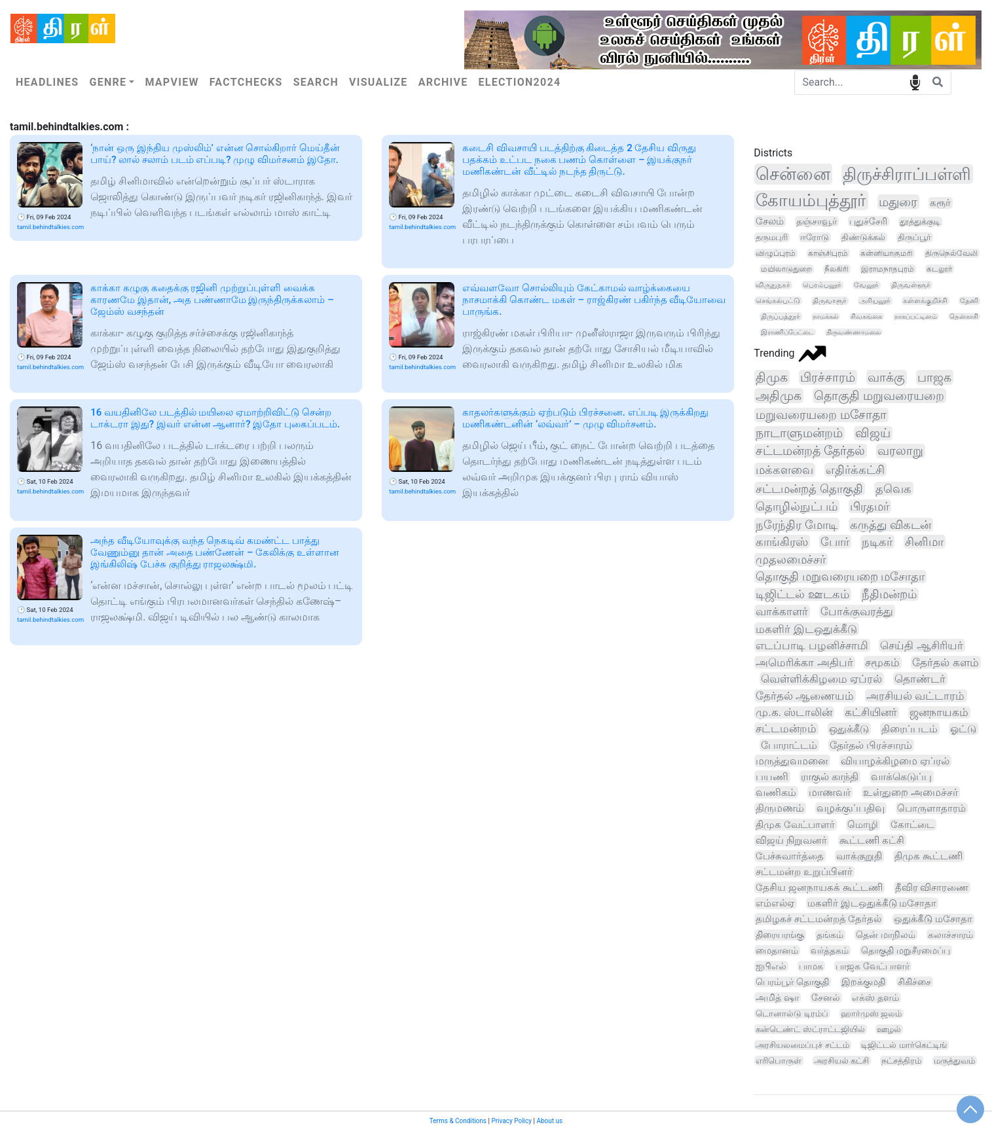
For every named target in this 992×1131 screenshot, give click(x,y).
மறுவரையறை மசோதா (821, 415)
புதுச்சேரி (868, 221)
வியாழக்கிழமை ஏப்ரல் (895, 761)
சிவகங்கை (866, 316)
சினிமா (924, 541)
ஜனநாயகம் (938, 712)
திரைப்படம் (909, 729)
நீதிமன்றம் (889, 594)
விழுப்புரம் (776, 253)
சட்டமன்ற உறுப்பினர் (804, 872)
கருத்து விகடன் (890, 524)
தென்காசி (963, 316)
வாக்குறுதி (859, 856)
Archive (443, 82)
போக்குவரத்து (856, 611)
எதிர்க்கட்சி (855, 469)
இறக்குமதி (863, 982)
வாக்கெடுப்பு (901, 776)
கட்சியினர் (871, 712)
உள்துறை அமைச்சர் (910, 792)
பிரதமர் (869, 506)
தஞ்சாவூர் (816, 221)
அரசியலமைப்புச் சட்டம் (802, 1045)
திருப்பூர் (914, 237)
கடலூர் (939, 269)
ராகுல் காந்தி (829, 776)
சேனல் (825, 997)
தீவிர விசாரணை (932, 887)
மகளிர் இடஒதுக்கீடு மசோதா (871, 903)
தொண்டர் (920, 678)
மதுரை (898, 201)
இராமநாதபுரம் (887, 269)
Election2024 (520, 82)
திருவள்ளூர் (910, 285)
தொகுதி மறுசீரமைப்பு (905, 950)
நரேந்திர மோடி (796, 524)
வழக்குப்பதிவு (851, 808)
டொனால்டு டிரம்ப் (792, 1013)
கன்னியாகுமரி (886, 253)
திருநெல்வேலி (951, 253)
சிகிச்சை (914, 982)
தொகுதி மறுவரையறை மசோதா (840, 576)
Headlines (47, 82)
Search (316, 82)
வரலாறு (900, 451)
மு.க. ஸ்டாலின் (794, 712)
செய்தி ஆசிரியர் (921, 645)
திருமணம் (780, 808)
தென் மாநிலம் (885, 934)
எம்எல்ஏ (775, 903)
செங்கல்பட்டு (778, 300)
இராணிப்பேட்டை (787, 332)
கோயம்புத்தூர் (811, 200)
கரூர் (940, 203)
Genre (107, 82)
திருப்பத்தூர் (780, 316)
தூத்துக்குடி (920, 221)
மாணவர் (830, 792)
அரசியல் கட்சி (841, 1061)
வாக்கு (886, 377)
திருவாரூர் (830, 300)
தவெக (893, 488)
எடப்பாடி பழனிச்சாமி (812, 645)
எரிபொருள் (778, 1061)
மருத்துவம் (954, 1061)
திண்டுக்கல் (863, 237)
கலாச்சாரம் (950, 934)
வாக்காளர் (782, 611)
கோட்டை (912, 825)
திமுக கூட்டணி (928, 856)
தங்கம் (830, 935)
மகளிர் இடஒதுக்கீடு (806, 629)
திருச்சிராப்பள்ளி (907, 174)
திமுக (772, 377)
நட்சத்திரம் (901, 1061)
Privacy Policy (511, 1120)
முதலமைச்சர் (791, 559)
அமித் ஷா (777, 997)
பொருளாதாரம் (931, 808)
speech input (915, 81)
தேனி (969, 300)
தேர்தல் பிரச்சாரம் (871, 745)
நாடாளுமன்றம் (799, 433)
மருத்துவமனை (792, 761)
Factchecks (246, 82)
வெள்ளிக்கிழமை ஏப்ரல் (821, 678)
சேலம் (770, 221)
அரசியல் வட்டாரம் (915, 695)
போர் (834, 541)
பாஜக (934, 377)
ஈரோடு (814, 237)
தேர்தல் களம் (945, 662)
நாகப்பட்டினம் (915, 316)
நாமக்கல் (825, 316)
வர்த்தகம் (830, 950)
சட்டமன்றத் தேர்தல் (810, 451)
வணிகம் (776, 792)
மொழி (862, 825)
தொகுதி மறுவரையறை (879, 395)
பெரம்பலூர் (822, 285)
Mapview (171, 82)
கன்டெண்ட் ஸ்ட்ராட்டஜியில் (810, 1029)
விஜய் (873, 433)
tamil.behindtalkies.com (50, 226)
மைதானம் (777, 950)
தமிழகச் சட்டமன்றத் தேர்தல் (818, 919)
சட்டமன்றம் (786, 729)
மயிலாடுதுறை (786, 269)
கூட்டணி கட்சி (871, 840)
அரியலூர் (875, 300)
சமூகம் (882, 662)
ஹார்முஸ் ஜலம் (871, 1013)
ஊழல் (889, 1029)
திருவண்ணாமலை (853, 332)
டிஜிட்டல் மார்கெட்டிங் (903, 1045)
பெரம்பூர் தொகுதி (792, 982)
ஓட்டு (963, 729)
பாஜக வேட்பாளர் (872, 966)
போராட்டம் (789, 745)
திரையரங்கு (780, 935)
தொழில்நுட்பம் (796, 506)
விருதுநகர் (773, 285)
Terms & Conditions (458, 1120)
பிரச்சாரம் (827, 377)
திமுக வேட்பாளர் (795, 825)
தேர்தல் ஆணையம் (805, 695)
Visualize (378, 82)
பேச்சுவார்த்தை (790, 856)
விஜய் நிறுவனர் (791, 840)
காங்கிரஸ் (782, 541)
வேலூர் (866, 285)
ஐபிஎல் (771, 966)
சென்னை (793, 174)
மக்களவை (784, 470)
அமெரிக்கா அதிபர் (804, 662)
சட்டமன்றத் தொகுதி (809, 488)
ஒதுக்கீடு (849, 729)
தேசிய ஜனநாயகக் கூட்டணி (819, 887)
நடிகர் (877, 541)
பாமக (811, 966)
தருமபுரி (772, 237)
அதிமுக (778, 395)
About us (549, 1120)
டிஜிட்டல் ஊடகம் (802, 594)
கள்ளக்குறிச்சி (925, 300)
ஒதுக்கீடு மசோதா (933, 919)
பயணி (772, 776)
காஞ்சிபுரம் (828, 253)
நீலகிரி (836, 269)
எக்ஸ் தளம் (875, 997)
